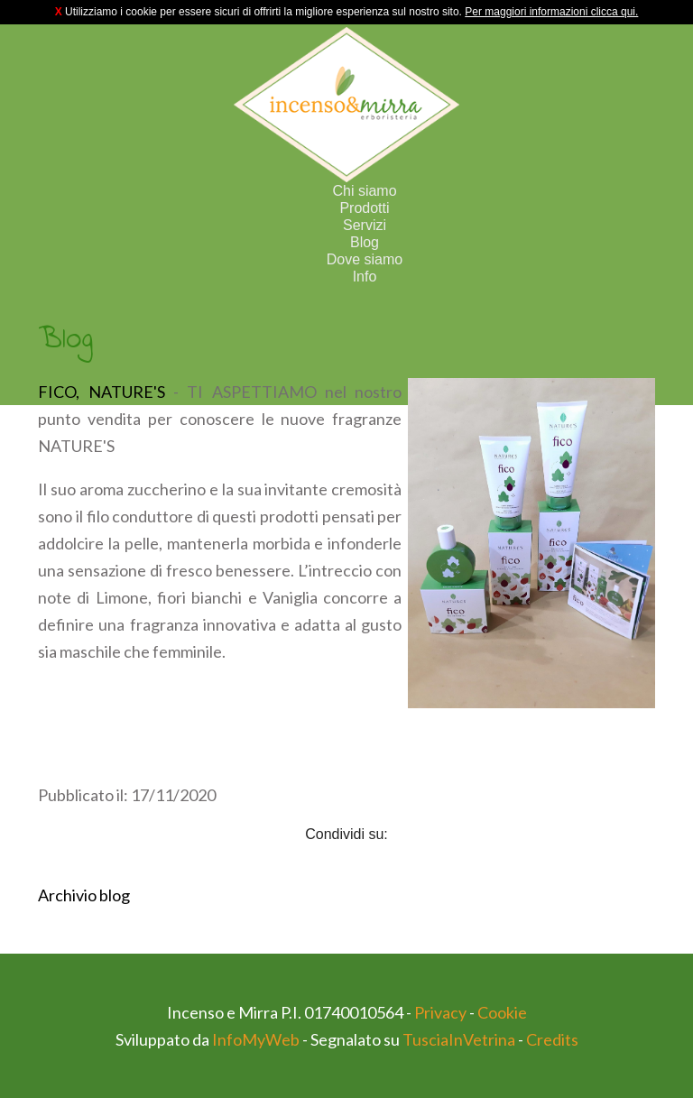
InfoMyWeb (256, 1039)
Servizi (364, 225)
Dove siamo (364, 259)
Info (365, 276)
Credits (552, 1039)
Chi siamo (364, 190)
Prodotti (364, 208)
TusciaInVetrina (458, 1039)
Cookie (502, 1012)
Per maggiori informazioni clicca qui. (551, 11)
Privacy (440, 1012)
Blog (364, 242)
